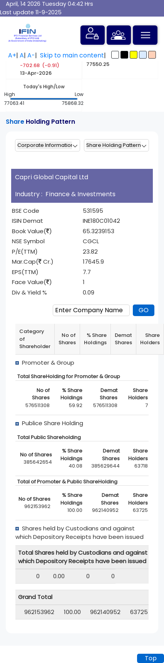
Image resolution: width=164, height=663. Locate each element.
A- (31, 55)
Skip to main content (72, 55)
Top (151, 658)
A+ (12, 55)
